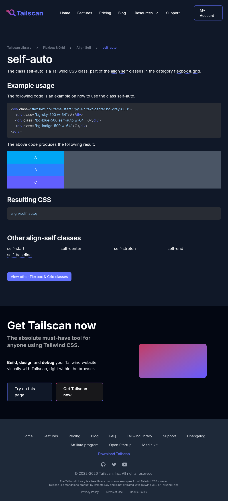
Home (65, 13)
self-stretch (125, 248)
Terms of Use (114, 492)
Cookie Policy (138, 492)
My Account (207, 13)
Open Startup (120, 445)
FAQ (112, 436)
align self (119, 71)
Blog (122, 13)
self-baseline (19, 254)
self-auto (109, 47)
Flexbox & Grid (54, 47)
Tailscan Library (19, 47)
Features (84, 13)
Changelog (196, 436)
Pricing (105, 13)
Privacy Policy (90, 492)
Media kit (150, 445)
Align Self (83, 47)
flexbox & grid (187, 71)
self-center (71, 248)
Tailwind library (139, 436)
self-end (175, 248)
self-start (15, 248)
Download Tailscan (114, 454)
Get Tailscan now (75, 391)
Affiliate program (84, 445)
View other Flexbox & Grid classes (39, 276)
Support (173, 13)
